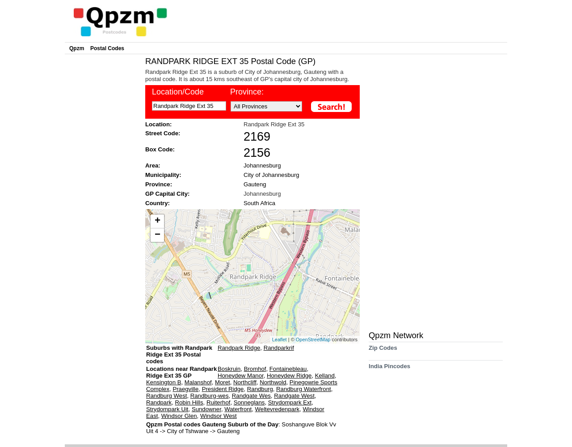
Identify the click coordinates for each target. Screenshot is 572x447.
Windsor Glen (179, 416)
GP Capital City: (167, 193)
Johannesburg (262, 165)
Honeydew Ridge (289, 375)
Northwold (273, 382)
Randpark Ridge (239, 347)
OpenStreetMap (313, 339)
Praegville (185, 389)
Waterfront (238, 409)
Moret (222, 382)
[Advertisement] (103, 190)
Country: (157, 203)
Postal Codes (107, 48)
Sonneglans (249, 402)
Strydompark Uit (167, 409)
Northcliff (245, 382)
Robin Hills (189, 402)
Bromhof (255, 368)
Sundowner (206, 409)
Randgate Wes (251, 395)
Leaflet (279, 339)
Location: (158, 124)
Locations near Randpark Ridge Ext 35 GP (181, 372)
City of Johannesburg (271, 175)
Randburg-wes (209, 395)
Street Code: (162, 133)
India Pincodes (389, 369)
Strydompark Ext (289, 402)
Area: (152, 165)
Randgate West (294, 395)
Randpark (159, 402)
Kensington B (163, 382)
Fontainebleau (288, 368)
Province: (247, 91)
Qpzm (76, 48)
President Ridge (223, 389)
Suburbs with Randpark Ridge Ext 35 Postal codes (179, 354)
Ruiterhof (218, 402)
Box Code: (160, 149)
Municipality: (163, 175)
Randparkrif (279, 347)
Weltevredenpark (277, 409)
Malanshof (198, 382)
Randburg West (166, 395)
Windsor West (218, 416)
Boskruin (229, 368)
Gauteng (255, 184)
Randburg (260, 389)
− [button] (157, 235)
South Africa (259, 203)
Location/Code (178, 91)
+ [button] (157, 221)
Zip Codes (383, 350)
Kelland (325, 375)
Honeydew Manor (241, 375)
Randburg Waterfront (303, 389)
